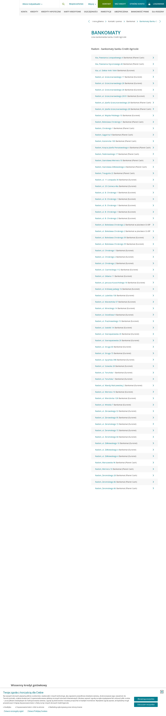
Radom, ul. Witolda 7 (124, 404)
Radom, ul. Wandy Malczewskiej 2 (124, 385)
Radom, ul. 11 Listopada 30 (124, 179)
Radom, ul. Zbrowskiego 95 (124, 417)
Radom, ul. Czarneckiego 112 (124, 269)
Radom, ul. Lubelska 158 (124, 295)
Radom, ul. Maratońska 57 (124, 302)
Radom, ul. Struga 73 (124, 353)
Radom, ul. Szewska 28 (124, 366)
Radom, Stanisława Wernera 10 (124, 160)
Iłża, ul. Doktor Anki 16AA (124, 70)
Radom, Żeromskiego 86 (124, 482)
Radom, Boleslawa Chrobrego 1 (124, 122)
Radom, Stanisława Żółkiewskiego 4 (124, 167)
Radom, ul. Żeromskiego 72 (124, 424)
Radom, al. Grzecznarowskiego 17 (124, 77)
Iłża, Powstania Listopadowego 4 (124, 57)
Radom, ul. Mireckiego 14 (124, 308)
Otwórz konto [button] (137, 4)
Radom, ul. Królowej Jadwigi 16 (124, 289)
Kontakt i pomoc (105, 21)
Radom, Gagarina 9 (124, 135)
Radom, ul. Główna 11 (124, 276)
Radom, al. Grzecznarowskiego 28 (124, 83)
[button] (162, 692)
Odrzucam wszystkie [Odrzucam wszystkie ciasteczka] (146, 705)
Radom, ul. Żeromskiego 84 (124, 437)
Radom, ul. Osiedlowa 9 (124, 315)
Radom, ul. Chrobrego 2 (124, 257)
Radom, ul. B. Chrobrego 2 (124, 218)
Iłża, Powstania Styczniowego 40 (124, 64)
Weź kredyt (120, 4)
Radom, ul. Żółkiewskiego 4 (124, 449)
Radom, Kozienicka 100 (124, 141)
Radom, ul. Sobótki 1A (124, 327)
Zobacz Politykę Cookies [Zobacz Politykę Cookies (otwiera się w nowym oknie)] (37, 711)
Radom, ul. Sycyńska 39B (124, 360)
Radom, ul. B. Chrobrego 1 (124, 192)
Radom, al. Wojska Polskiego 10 (124, 115)
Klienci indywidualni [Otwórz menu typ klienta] (31, 4)
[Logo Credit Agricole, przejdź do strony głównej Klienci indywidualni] (9, 8)
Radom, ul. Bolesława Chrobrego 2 (124, 224)
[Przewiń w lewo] (89, 21)
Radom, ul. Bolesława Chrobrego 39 (124, 237)
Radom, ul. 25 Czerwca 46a (124, 186)
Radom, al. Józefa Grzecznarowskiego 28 (124, 102)
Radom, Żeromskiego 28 (124, 475)
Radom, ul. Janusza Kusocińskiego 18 (124, 282)
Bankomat (120, 21)
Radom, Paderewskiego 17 (124, 154)
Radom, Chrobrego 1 (124, 128)
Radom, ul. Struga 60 (124, 347)
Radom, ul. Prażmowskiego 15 (124, 321)
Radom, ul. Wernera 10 (124, 392)
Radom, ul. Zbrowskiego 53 (124, 411)
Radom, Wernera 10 (124, 469)
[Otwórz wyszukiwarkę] (63, 4)
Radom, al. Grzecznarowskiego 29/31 (124, 96)
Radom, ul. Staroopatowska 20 (124, 334)
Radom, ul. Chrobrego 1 (124, 250)
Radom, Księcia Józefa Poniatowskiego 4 (124, 147)
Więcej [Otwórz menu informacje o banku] (91, 4)
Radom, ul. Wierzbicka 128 (124, 398)
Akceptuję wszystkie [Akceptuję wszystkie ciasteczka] (146, 699)
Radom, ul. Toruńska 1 (124, 372)
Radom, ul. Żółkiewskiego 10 (124, 443)
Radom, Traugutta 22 (124, 173)
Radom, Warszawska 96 (124, 462)
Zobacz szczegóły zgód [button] (13, 711)
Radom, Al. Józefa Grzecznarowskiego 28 (124, 109)
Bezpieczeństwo (76, 4)
